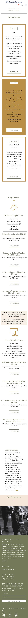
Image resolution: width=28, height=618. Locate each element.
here (17, 490)
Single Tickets (14, 10)
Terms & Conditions (8, 569)
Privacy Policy (6, 566)
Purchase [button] (14, 72)
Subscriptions (14, 8)
